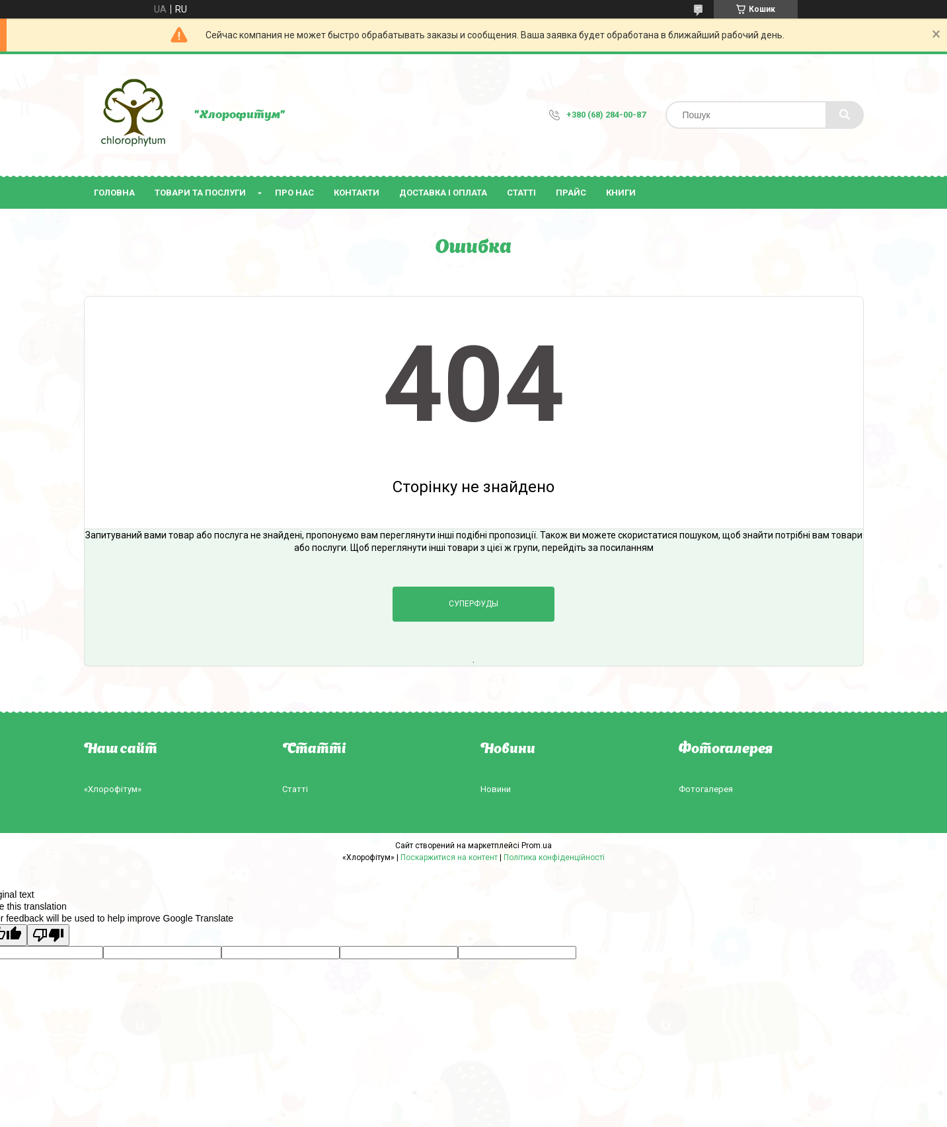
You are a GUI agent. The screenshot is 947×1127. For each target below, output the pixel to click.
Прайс (571, 193)
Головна (114, 193)
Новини (495, 789)
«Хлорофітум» (112, 789)
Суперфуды (473, 603)
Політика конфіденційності (554, 857)
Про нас (294, 193)
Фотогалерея (706, 789)
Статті (521, 193)
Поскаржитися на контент (449, 857)
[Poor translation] (48, 935)
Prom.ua (536, 845)
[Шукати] (844, 115)
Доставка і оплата (443, 193)
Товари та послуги (200, 193)
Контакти (356, 193)
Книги (621, 193)
